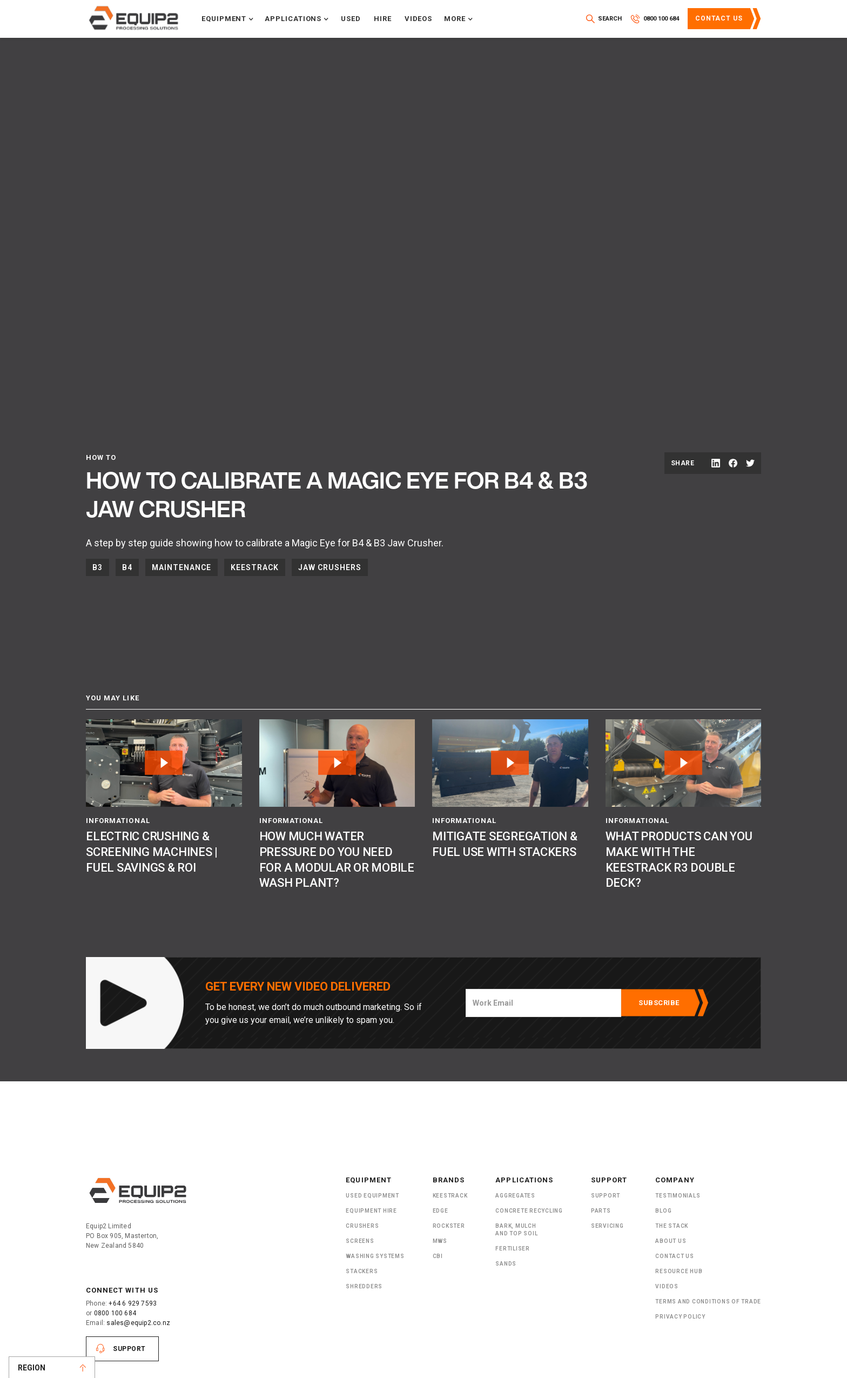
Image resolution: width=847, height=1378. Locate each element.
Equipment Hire (371, 1211)
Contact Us (719, 18)
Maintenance (181, 567)
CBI (438, 1256)
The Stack (671, 1226)
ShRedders (364, 1286)
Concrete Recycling (529, 1211)
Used (351, 19)
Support (129, 1349)
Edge (440, 1211)
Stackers (362, 1271)
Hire (383, 19)
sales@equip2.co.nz (138, 1323)
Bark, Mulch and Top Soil (516, 1229)
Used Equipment (372, 1196)
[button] (227, 18)
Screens (360, 1241)
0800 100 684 (115, 1313)
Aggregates (515, 1196)
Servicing (607, 1226)
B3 (97, 567)
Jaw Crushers (329, 567)
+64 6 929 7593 (133, 1303)
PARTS (601, 1211)
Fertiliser (512, 1249)
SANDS (505, 1264)
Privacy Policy (680, 1317)
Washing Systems (375, 1256)
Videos (419, 19)
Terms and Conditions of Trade (708, 1302)
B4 (127, 567)
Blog (663, 1211)
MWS (440, 1241)
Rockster (449, 1226)
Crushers (362, 1226)
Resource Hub (678, 1271)
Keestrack (255, 567)
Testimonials (677, 1196)
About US (670, 1241)
